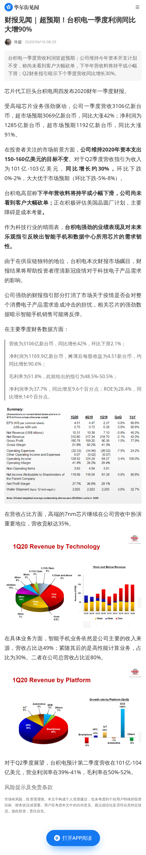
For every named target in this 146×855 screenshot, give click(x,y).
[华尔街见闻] (21, 7)
